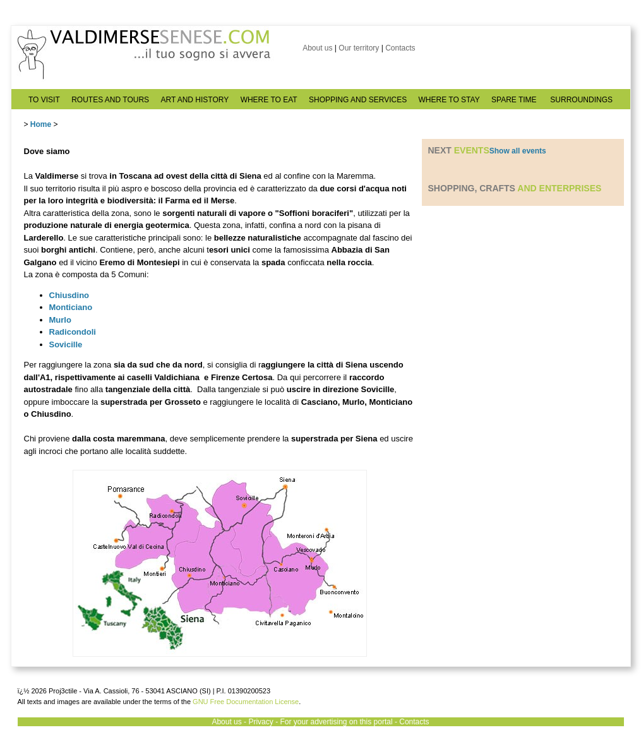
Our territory (358, 48)
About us (317, 48)
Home (40, 124)
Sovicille (66, 344)
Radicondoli (72, 332)
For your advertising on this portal (336, 721)
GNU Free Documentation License (246, 701)
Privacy (260, 721)
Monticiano (71, 307)
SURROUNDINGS (581, 99)
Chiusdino (69, 295)
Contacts (400, 48)
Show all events (517, 151)
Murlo (60, 320)
